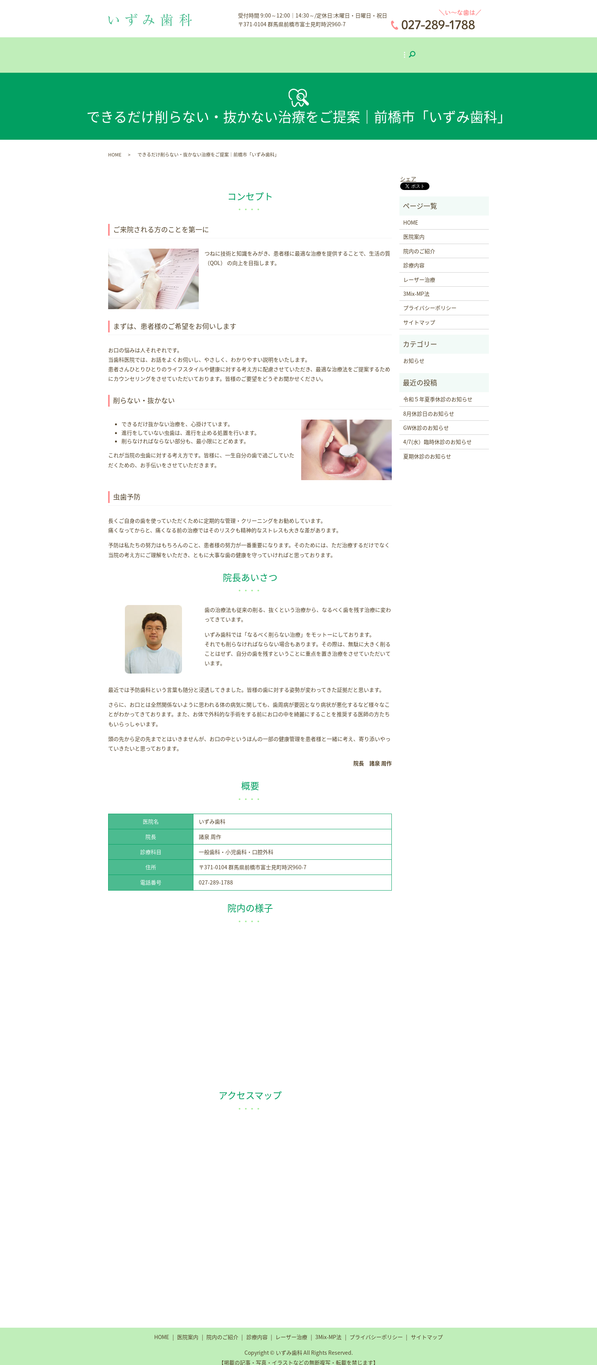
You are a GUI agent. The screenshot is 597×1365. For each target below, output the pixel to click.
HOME (114, 147)
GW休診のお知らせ (426, 420)
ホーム (177, 50)
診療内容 (297, 50)
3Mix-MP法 (394, 50)
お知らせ (414, 353)
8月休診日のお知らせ (428, 405)
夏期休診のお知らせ (427, 448)
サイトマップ (419, 314)
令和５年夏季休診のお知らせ (437, 391)
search (432, 50)
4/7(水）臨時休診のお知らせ (437, 434)
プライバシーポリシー (430, 300)
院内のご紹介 (255, 50)
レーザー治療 (342, 50)
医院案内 (212, 50)
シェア (408, 170)
